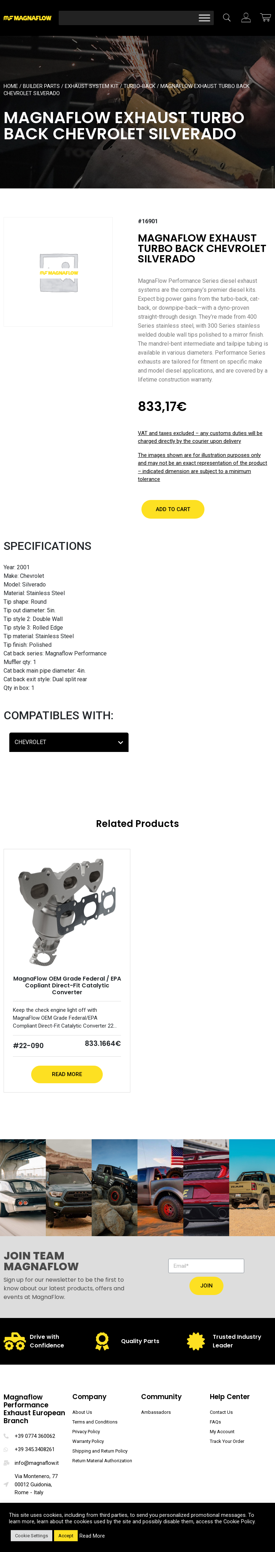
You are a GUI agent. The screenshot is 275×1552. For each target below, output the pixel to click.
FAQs (215, 1422)
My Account (222, 1431)
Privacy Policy (86, 1431)
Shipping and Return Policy (99, 1451)
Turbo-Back (139, 86)
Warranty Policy (88, 1441)
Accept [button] (65, 1535)
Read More (67, 1074)
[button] (172, 509)
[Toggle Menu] (204, 17)
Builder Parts (41, 86)
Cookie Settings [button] (31, 1535)
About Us (82, 1412)
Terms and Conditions (94, 1422)
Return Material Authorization (102, 1460)
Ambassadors (156, 1412)
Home (11, 86)
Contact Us (221, 1412)
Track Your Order (227, 1441)
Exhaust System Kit (92, 86)
